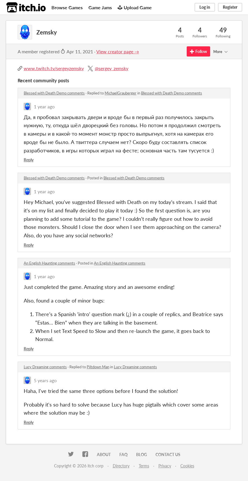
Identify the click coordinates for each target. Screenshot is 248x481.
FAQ (123, 454)
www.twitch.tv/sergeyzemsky (54, 68)
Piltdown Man (98, 367)
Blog (141, 454)
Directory (121, 465)
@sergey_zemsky (111, 68)
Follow (198, 51)
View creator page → (117, 51)
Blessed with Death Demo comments (54, 93)
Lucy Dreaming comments (45, 367)
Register (230, 7)
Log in (204, 7)
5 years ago (45, 380)
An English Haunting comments (49, 263)
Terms (144, 465)
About (104, 454)
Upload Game (135, 7)
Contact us (168, 454)
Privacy (164, 465)
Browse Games (67, 7)
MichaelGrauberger (120, 93)
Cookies (187, 465)
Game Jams (100, 7)
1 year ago (44, 106)
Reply (29, 159)
